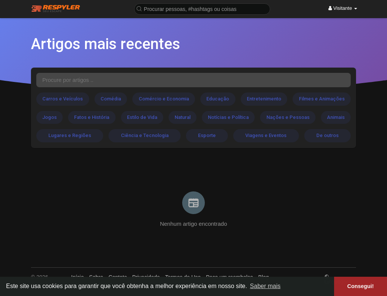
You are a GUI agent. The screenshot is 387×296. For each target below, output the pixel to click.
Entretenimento (264, 99)
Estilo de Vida (142, 117)
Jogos (49, 117)
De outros (327, 135)
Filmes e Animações (322, 99)
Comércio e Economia (164, 99)
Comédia (111, 99)
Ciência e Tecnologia (145, 135)
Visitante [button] (342, 8)
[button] (202, 8)
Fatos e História (91, 117)
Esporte (207, 135)
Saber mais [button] (265, 286)
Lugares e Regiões (69, 135)
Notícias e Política (228, 117)
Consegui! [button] (360, 286)
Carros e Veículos (62, 99)
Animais (336, 117)
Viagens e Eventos (265, 135)
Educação (217, 99)
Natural (182, 117)
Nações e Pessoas (288, 117)
